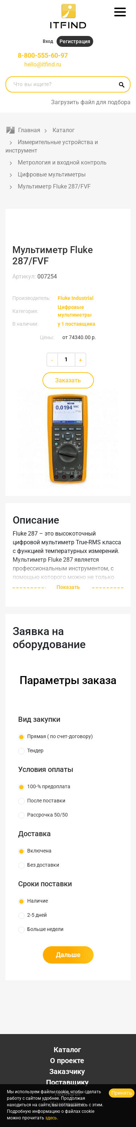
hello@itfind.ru (42, 64)
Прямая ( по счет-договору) (60, 736)
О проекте (67, 1060)
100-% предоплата (48, 786)
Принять (121, 1093)
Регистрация (74, 41)
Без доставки (43, 865)
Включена (39, 851)
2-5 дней (37, 915)
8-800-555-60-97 (43, 55)
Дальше (68, 955)
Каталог (67, 1049)
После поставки (46, 800)
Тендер (35, 750)
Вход (48, 41)
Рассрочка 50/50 (47, 815)
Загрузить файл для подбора (91, 102)
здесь (51, 1117)
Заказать (68, 380)
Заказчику (67, 1071)
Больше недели (45, 929)
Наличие (37, 901)
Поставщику (67, 1082)
